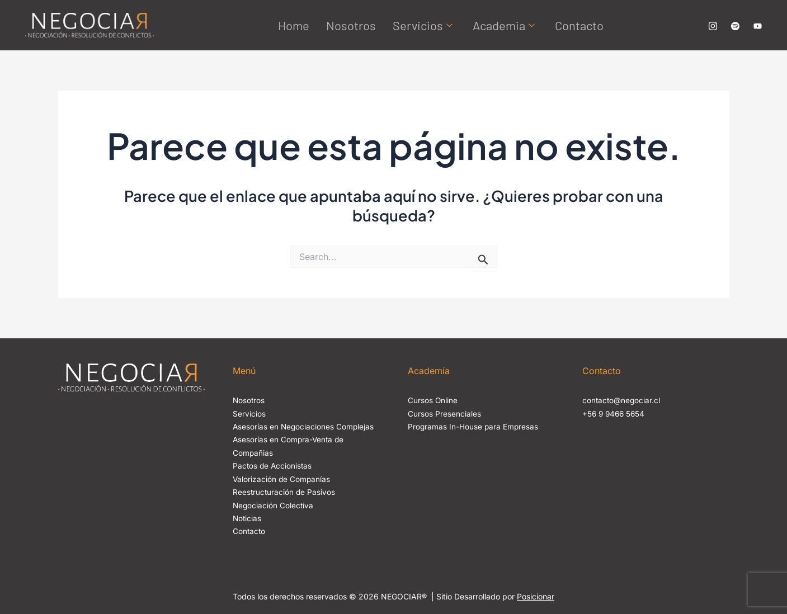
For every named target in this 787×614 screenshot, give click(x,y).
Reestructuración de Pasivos (285, 490)
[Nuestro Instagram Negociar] (713, 25)
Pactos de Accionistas (273, 465)
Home (293, 25)
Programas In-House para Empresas (474, 426)
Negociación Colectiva (274, 503)
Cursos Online (433, 400)
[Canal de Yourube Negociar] (757, 25)
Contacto (579, 25)
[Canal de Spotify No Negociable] (735, 25)
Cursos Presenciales (444, 413)
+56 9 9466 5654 (615, 413)
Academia (504, 25)
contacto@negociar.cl (622, 400)
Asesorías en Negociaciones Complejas (304, 426)
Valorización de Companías (282, 478)
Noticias (247, 516)
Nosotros (351, 25)
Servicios (423, 25)
